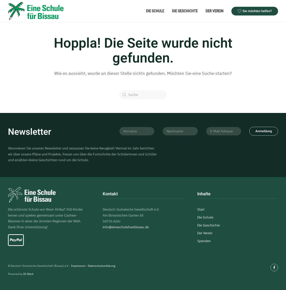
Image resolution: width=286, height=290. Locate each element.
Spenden (204, 241)
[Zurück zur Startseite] (36, 11)
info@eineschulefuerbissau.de (126, 227)
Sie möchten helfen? (255, 11)
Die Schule (155, 11)
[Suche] (143, 94)
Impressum (78, 266)
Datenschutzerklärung (101, 266)
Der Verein (214, 11)
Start (201, 209)
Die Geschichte (185, 11)
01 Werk (28, 274)
